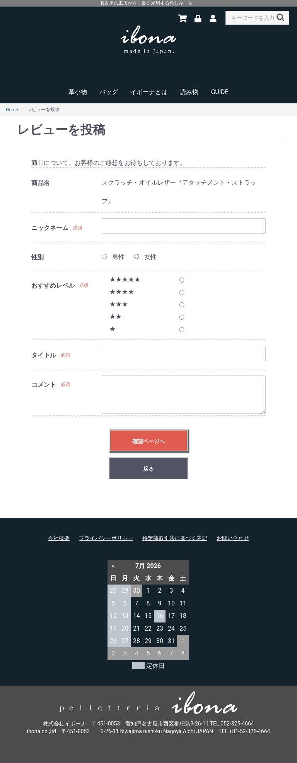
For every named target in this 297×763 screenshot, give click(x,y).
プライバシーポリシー (106, 538)
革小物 (77, 92)
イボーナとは (148, 92)
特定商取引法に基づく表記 (174, 538)
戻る (148, 469)
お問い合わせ (233, 538)
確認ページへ (148, 441)
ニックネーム (49, 227)
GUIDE (219, 92)
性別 (37, 257)
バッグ (108, 92)
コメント (43, 384)
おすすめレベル (53, 285)
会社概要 (59, 538)
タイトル (43, 355)
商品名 (40, 183)
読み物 (189, 92)
